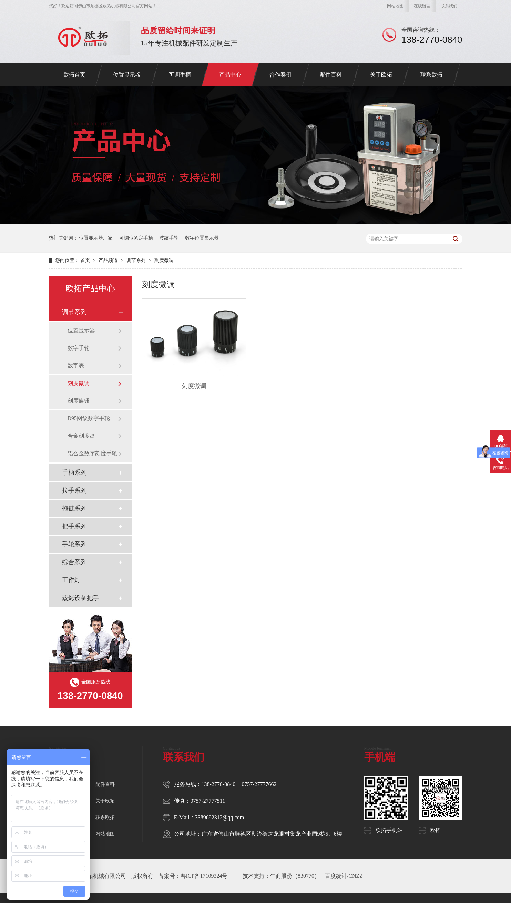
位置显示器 (127, 75)
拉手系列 (74, 490)
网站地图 (395, 5)
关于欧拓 (381, 75)
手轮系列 (74, 544)
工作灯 (71, 580)
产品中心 (230, 75)
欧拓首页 (74, 75)
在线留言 (422, 5)
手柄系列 (74, 472)
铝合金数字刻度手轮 (92, 453)
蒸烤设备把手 (80, 598)
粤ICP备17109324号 (204, 876)
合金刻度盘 (81, 436)
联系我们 (449, 5)
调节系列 (136, 260)
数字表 (76, 365)
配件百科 (331, 75)
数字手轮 (79, 348)
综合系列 (74, 562)
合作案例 (280, 75)
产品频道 (109, 260)
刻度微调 (164, 260)
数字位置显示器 (202, 238)
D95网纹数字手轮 (89, 418)
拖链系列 (74, 508)
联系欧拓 (431, 75)
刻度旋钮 (79, 401)
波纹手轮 (168, 238)
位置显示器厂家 (96, 238)
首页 (85, 260)
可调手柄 (180, 75)
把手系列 (74, 526)
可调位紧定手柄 (136, 238)
